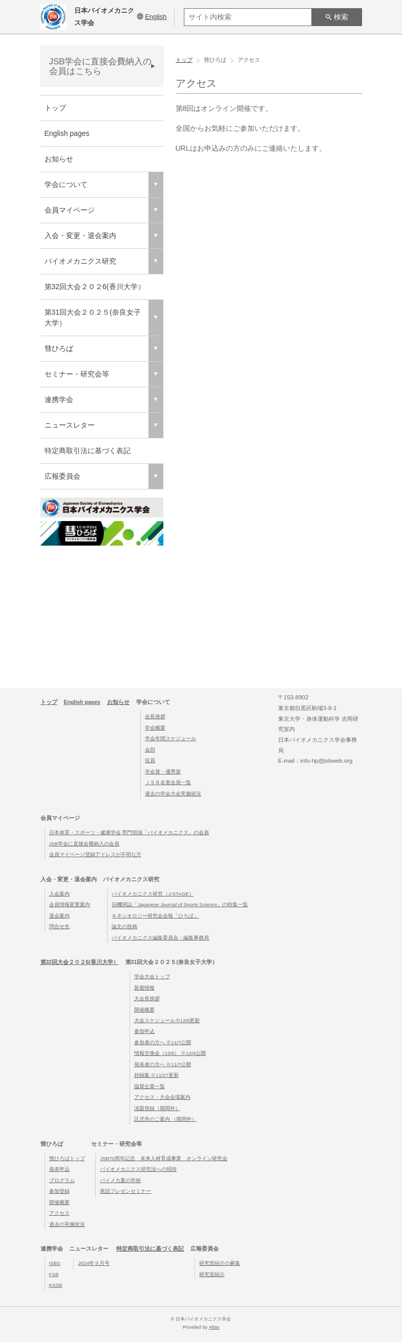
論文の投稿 (124, 926)
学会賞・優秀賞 (163, 771)
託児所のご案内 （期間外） (165, 1119)
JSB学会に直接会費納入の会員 (84, 843)
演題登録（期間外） (157, 1108)
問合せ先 (59, 926)
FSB (54, 1274)
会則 (150, 749)
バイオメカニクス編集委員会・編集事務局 (160, 937)
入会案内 (59, 894)
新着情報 (144, 988)
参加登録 (59, 1191)
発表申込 (59, 1169)
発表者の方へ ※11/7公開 (163, 1064)
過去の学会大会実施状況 (173, 793)
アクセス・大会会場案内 (162, 1097)
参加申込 (144, 1031)
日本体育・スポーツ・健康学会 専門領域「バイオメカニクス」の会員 (129, 832)
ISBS (54, 1263)
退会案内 (59, 916)
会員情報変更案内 (69, 904)
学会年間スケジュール (170, 739)
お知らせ (59, 159)
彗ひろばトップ (67, 1158)
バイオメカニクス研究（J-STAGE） (153, 894)
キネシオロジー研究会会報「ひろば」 (155, 916)
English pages (67, 133)
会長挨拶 (155, 717)
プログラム (62, 1180)
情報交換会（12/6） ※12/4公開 (170, 1053)
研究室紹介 (212, 1274)
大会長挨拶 (147, 998)
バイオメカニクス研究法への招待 (138, 1169)
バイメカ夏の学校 (120, 1180)
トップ (55, 108)
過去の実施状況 (67, 1224)
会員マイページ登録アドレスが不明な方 (95, 854)
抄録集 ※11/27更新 (156, 1075)
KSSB (55, 1285)
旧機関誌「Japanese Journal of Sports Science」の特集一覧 (179, 904)
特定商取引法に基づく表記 (88, 450)
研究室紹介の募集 (219, 1263)
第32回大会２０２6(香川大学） (95, 286)
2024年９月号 (94, 1263)
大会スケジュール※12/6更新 (167, 1020)
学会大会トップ (152, 976)
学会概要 (155, 728)
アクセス (59, 1213)
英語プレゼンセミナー (125, 1191)
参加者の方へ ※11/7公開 (163, 1042)
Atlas (214, 1327)
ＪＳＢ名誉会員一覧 (168, 782)
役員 (150, 761)
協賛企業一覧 (149, 1086)
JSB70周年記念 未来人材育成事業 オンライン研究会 (163, 1158)
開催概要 (144, 1010)
